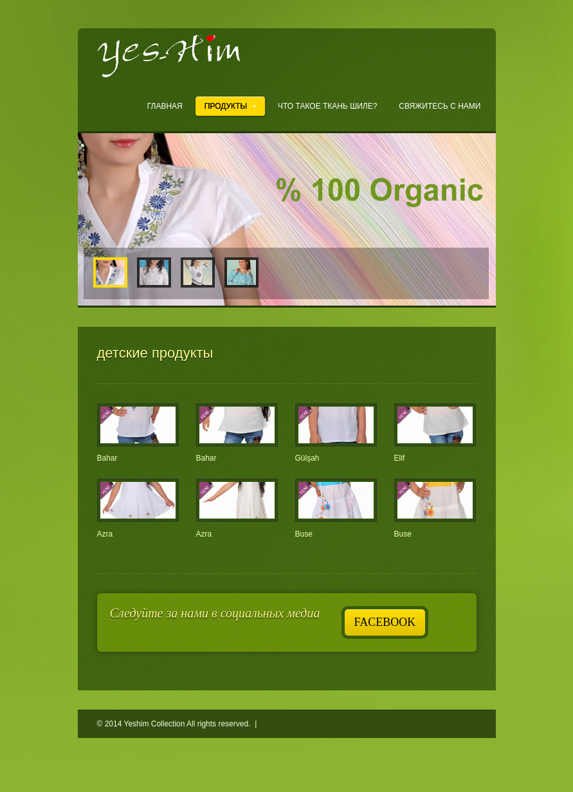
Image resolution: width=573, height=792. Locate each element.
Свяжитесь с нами (439, 106)
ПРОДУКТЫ (230, 106)
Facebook (385, 622)
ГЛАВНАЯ (165, 106)
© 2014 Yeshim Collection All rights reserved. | (178, 723)
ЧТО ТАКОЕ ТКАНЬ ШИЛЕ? (327, 106)
